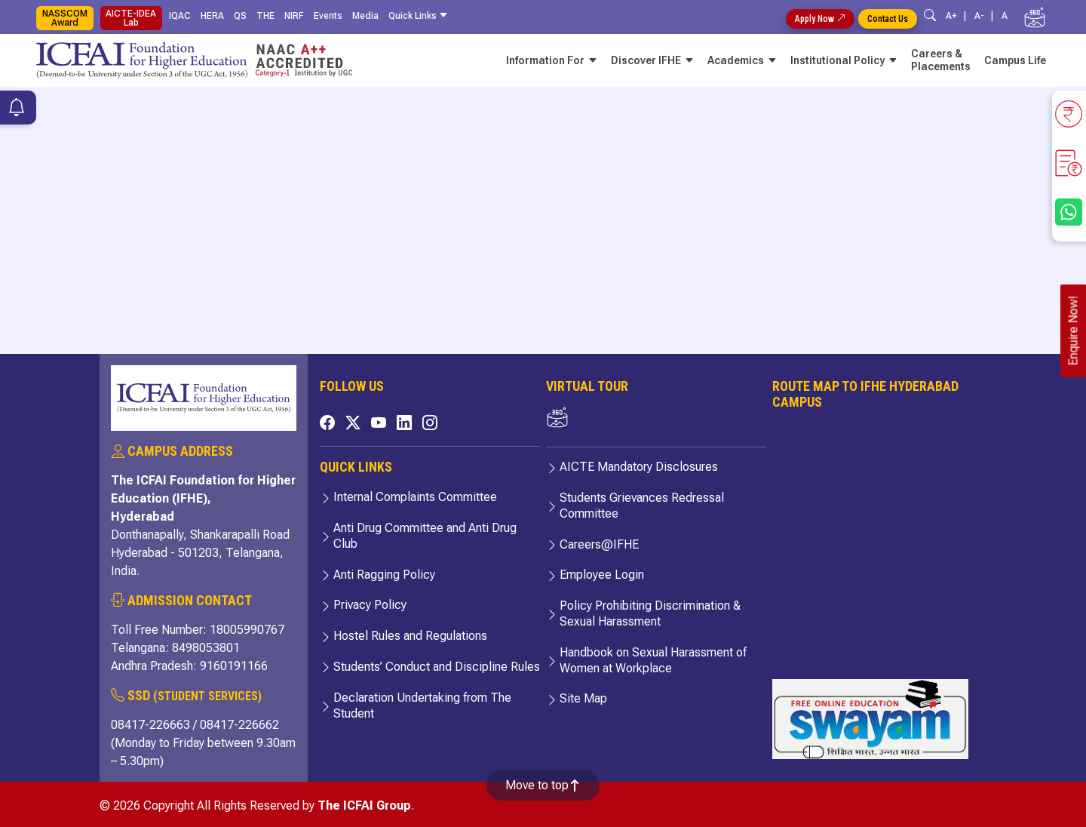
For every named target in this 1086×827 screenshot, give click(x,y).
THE (265, 16)
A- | (986, 16)
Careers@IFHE (599, 544)
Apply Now (820, 19)
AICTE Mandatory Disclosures (639, 467)
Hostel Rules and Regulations (410, 636)
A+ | (958, 16)
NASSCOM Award (64, 18)
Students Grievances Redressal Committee (642, 505)
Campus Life (1015, 60)
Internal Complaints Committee (415, 497)
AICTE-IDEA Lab (131, 18)
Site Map (583, 698)
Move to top (543, 785)
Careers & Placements (941, 60)
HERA (212, 16)
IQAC (180, 16)
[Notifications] (17, 110)
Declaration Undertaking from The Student (422, 705)
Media (365, 16)
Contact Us (887, 19)
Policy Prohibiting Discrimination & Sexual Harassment (650, 613)
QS (240, 16)
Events (328, 16)
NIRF (294, 16)
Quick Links (420, 16)
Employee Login (602, 574)
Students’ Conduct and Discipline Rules (436, 666)
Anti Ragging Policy (384, 574)
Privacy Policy (369, 605)
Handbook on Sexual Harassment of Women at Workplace (653, 660)
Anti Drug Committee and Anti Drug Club (425, 536)
